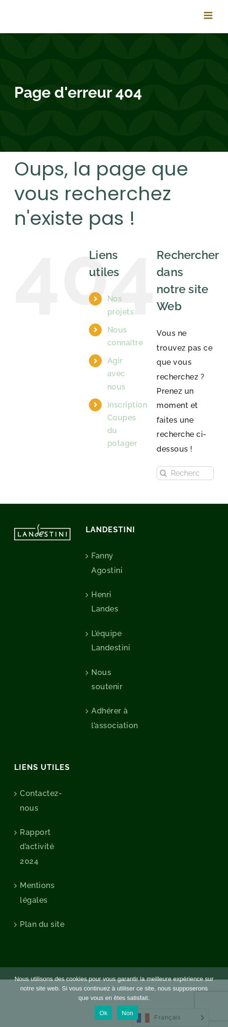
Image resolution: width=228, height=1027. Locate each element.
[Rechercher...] (185, 473)
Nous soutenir (107, 679)
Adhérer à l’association (114, 718)
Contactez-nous (41, 800)
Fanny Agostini (107, 562)
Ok (103, 1013)
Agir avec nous (116, 373)
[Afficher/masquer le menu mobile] (209, 15)
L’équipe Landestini (110, 640)
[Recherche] (163, 473)
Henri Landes (104, 601)
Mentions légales (37, 892)
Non (127, 1013)
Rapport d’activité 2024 (37, 847)
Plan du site (42, 924)
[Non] (216, 997)
